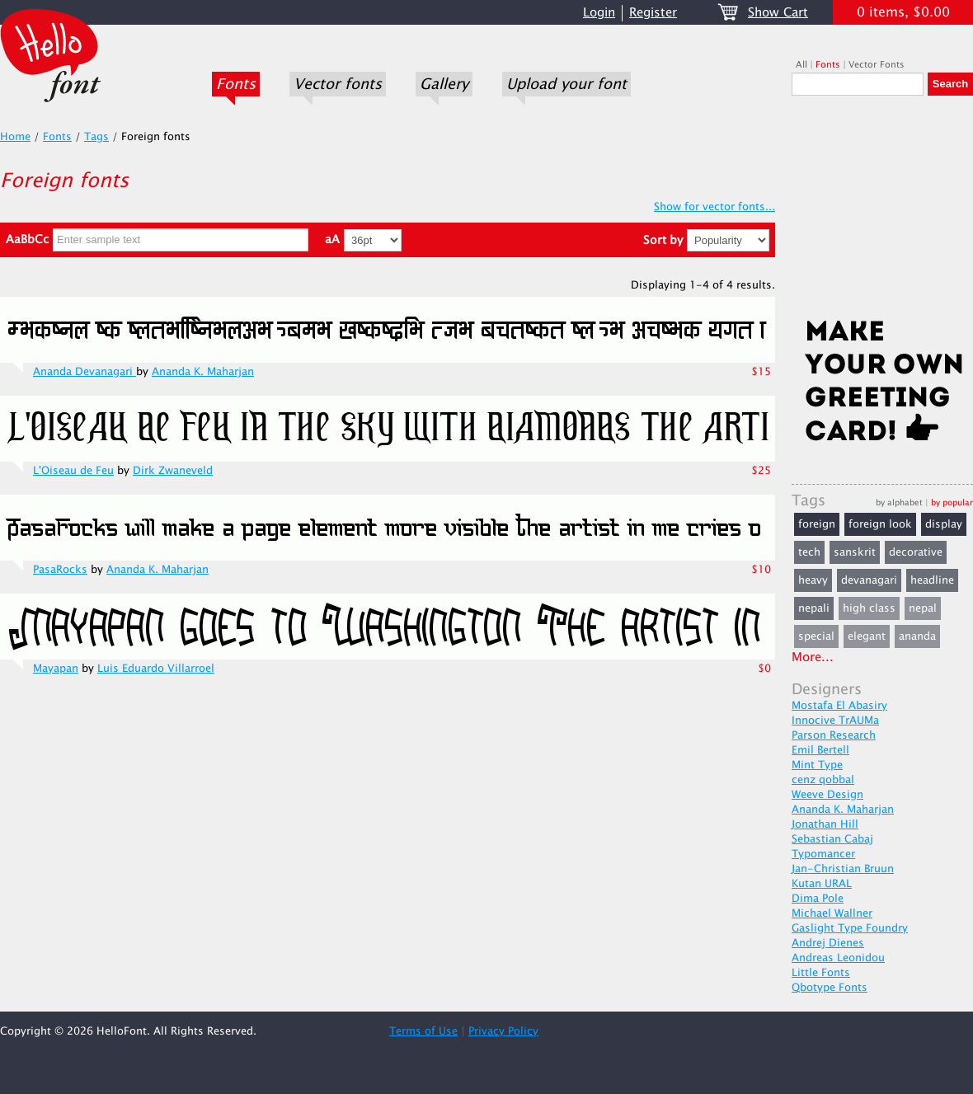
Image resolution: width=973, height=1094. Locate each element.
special (816, 636)
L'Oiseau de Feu (73, 470)
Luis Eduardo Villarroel (155, 668)
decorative (915, 552)
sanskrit (855, 552)
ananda (917, 636)
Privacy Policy (503, 1031)
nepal (923, 608)
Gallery (444, 84)
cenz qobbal (823, 780)
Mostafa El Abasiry (839, 705)
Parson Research (834, 735)
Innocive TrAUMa (835, 720)
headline (932, 580)
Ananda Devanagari (84, 372)
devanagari (869, 580)
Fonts (236, 84)
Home (15, 137)
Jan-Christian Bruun (843, 869)
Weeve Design (827, 794)
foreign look (880, 524)
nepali (814, 608)
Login (599, 12)
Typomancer (823, 854)
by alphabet (899, 502)
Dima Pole (818, 898)
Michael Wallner (832, 913)
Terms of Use (423, 1031)
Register (653, 12)
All (801, 65)
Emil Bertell (820, 750)
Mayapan (55, 668)
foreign (816, 524)
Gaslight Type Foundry (850, 928)
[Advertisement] (882, 211)
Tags (96, 137)
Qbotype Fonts (829, 987)
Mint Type (817, 765)
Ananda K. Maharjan (203, 372)
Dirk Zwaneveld (173, 470)
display (943, 524)
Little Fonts (821, 973)
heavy (813, 580)
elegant (867, 636)
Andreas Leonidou (838, 958)
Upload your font (566, 84)
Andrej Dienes (828, 943)
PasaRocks (60, 569)
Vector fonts (338, 84)
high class (869, 608)
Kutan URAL (822, 884)
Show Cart (778, 12)
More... (813, 657)
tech (809, 552)
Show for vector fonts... (714, 207)
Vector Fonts (876, 65)
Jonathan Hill (825, 824)
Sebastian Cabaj (832, 839)
